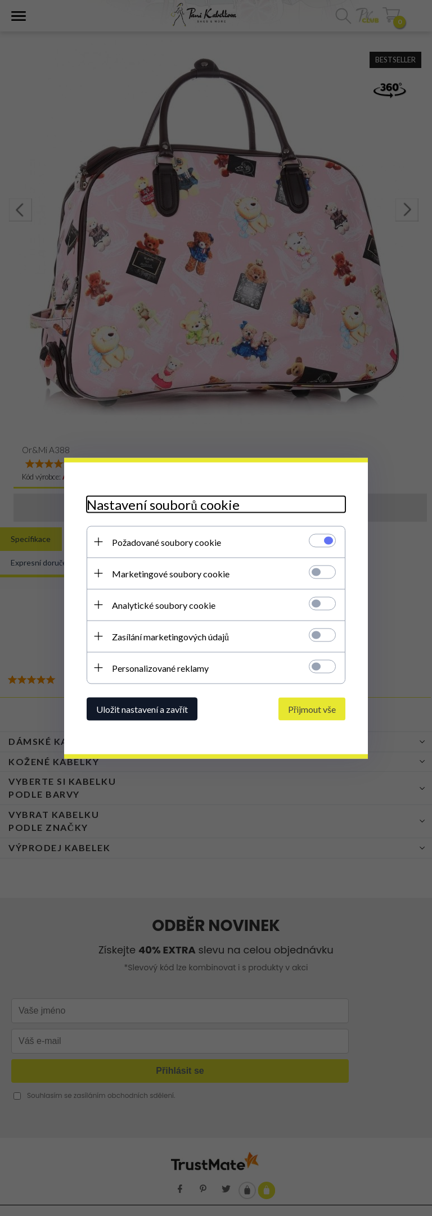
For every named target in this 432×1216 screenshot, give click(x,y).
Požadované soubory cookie (166, 541)
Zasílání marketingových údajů (170, 636)
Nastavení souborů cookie (163, 504)
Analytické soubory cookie (163, 604)
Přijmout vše (312, 708)
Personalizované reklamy (160, 667)
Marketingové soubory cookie (171, 573)
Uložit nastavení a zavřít (142, 708)
